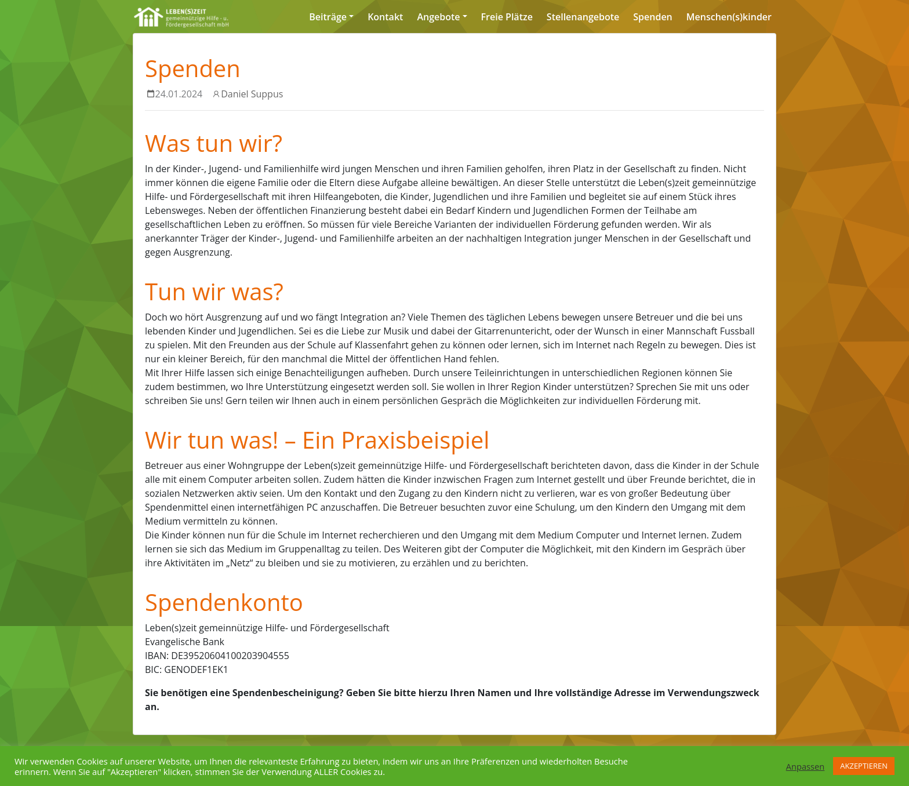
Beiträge (328, 16)
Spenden (652, 16)
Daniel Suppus (252, 94)
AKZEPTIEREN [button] (864, 765)
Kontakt (385, 16)
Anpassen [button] (805, 766)
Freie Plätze (507, 16)
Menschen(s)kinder (729, 16)
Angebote (438, 16)
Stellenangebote (583, 16)
